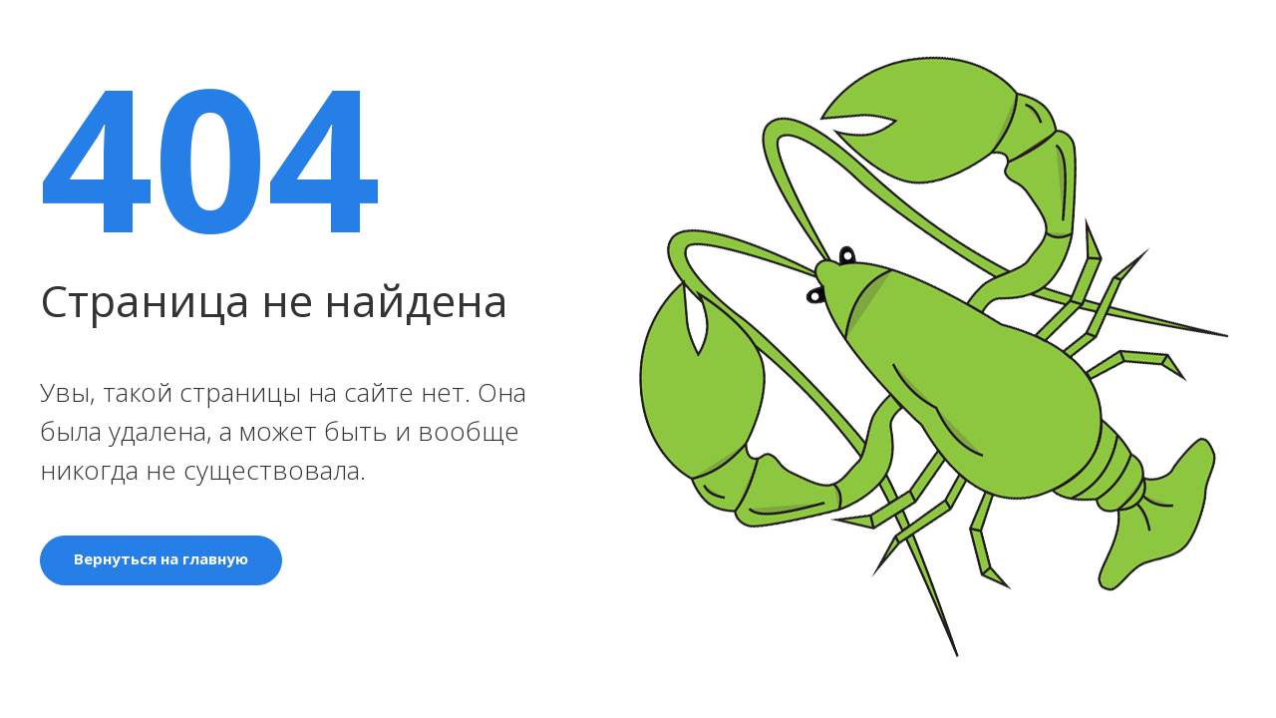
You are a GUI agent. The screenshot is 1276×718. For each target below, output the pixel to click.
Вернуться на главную (161, 558)
